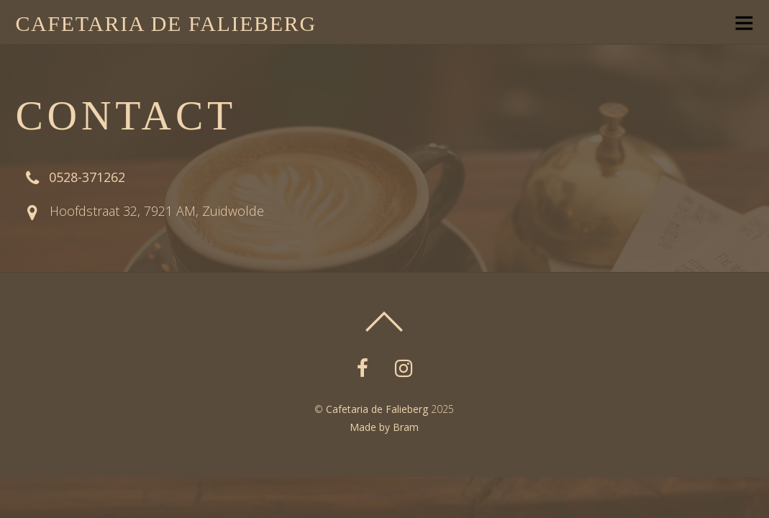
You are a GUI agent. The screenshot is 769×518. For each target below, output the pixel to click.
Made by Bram (384, 427)
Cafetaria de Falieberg (377, 409)
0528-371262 (87, 177)
